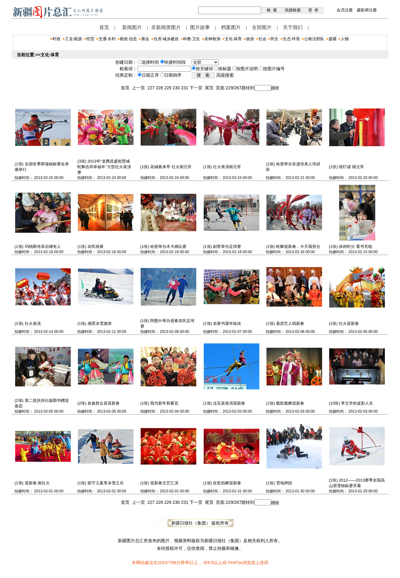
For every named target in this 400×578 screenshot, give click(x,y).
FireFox (235, 562)
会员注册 (345, 10)
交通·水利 (107, 38)
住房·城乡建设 (166, 38)
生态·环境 (291, 38)
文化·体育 (233, 38)
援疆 (333, 38)
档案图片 (231, 27)
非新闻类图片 (166, 27)
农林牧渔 (212, 38)
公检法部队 (314, 38)
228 (160, 87)
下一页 (197, 87)
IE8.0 (208, 562)
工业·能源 (73, 38)
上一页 (139, 87)
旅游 (250, 38)
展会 (145, 38)
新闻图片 (132, 27)
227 (151, 87)
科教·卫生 (191, 38)
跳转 (275, 88)
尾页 (210, 87)
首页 (104, 27)
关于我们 (293, 27)
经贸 (90, 38)
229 (168, 87)
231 (185, 87)
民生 (274, 38)
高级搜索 (225, 75)
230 (176, 87)
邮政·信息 (128, 38)
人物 (345, 38)
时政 (57, 38)
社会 (262, 38)
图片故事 (200, 27)
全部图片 (262, 27)
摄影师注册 (367, 10)
